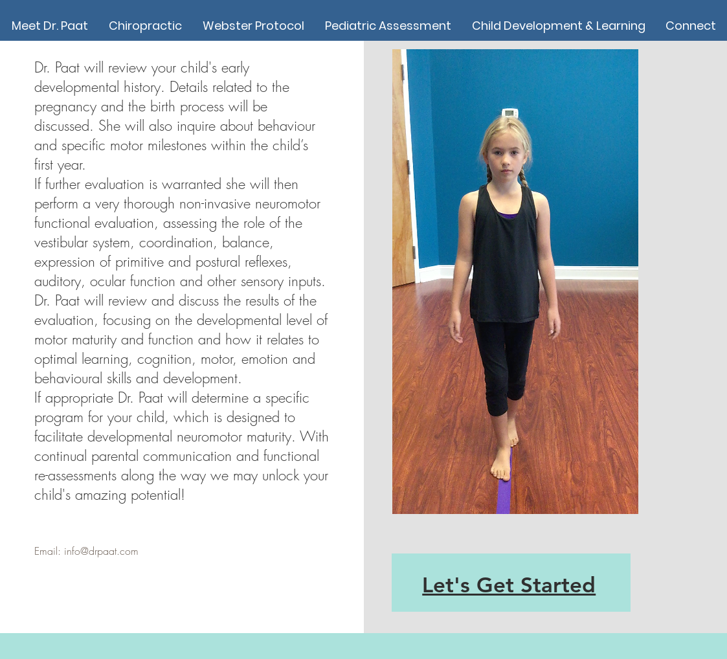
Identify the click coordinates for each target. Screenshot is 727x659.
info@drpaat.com (101, 551)
